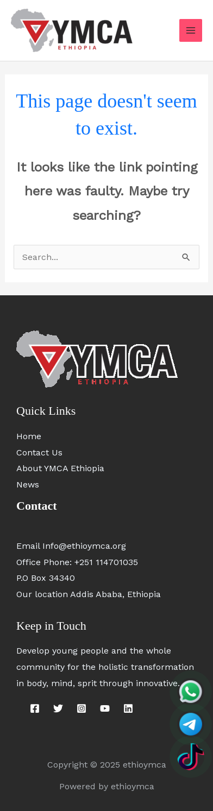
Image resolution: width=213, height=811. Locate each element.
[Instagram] (81, 708)
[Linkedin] (128, 708)
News (27, 484)
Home (28, 436)
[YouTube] (105, 708)
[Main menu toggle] (190, 30)
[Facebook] (35, 708)
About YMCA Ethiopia (60, 468)
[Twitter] (58, 708)
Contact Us (39, 452)
